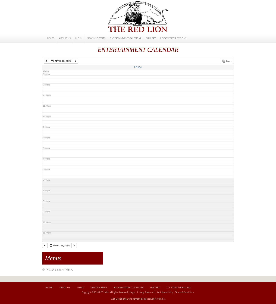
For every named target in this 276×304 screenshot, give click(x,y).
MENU (78, 38)
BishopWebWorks (152, 298)
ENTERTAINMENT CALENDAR (125, 38)
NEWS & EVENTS (96, 38)
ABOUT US (65, 38)
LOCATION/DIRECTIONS (173, 38)
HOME (50, 38)
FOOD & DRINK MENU (60, 269)
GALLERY (151, 38)
